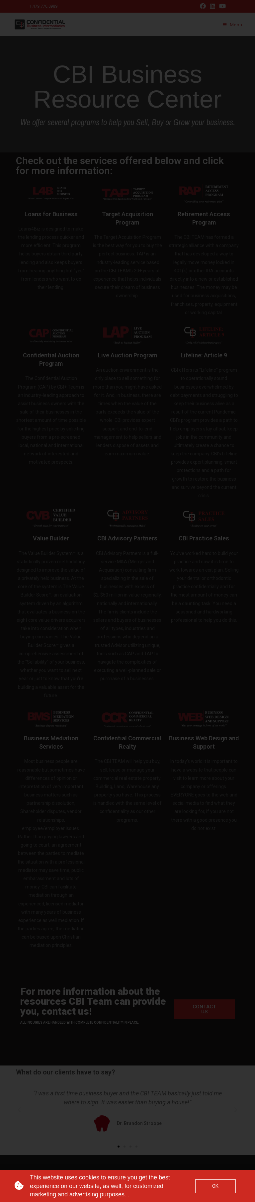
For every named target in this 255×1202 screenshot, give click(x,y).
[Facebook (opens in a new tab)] (203, 6)
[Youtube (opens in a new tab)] (221, 6)
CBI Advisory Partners (127, 538)
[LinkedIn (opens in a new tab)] (212, 6)
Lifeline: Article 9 (204, 355)
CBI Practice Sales (204, 538)
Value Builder (51, 538)
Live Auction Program (127, 355)
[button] (204, 1009)
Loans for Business (51, 214)
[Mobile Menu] (232, 24)
